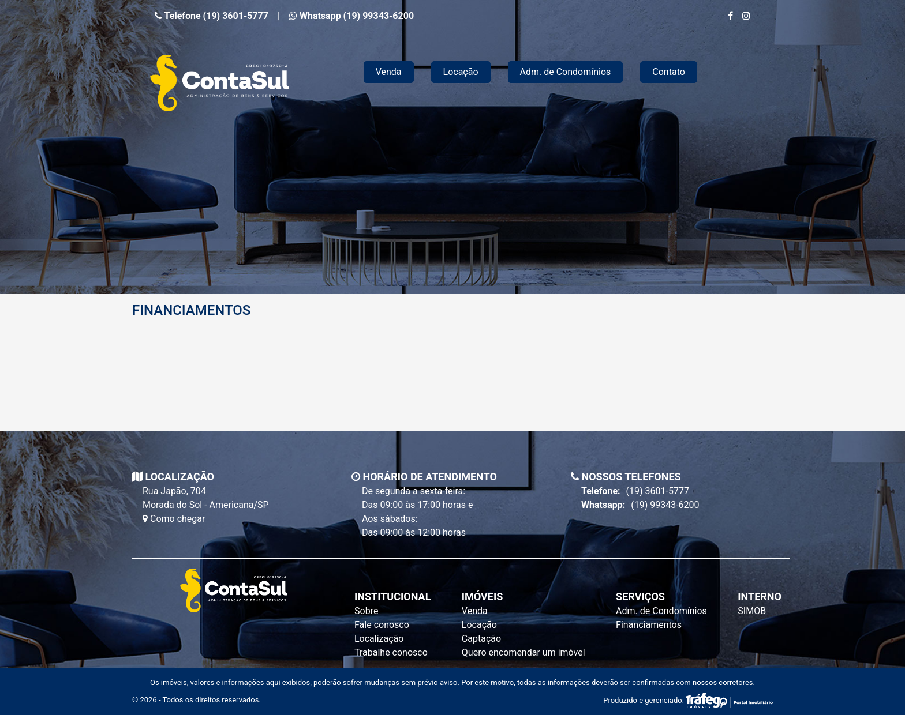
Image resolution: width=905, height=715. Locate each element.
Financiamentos (649, 624)
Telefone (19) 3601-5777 (211, 15)
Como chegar (174, 518)
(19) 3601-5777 (635, 491)
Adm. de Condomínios (565, 71)
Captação (481, 638)
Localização (378, 638)
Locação (460, 71)
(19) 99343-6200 (640, 505)
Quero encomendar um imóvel (523, 652)
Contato (668, 71)
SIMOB (752, 610)
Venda (389, 71)
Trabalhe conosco (391, 652)
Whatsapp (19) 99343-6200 (351, 15)
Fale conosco (381, 624)
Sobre (366, 610)
